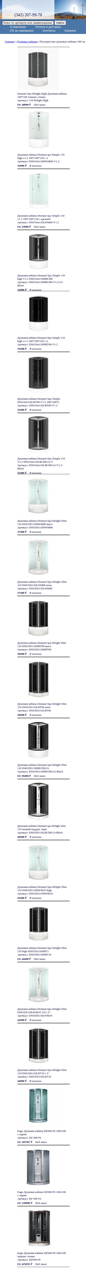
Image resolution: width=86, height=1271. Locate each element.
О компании (18, 27)
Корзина (70, 30)
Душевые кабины (27, 41)
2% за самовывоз (21, 30)
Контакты (49, 30)
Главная (9, 41)
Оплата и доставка (48, 27)
